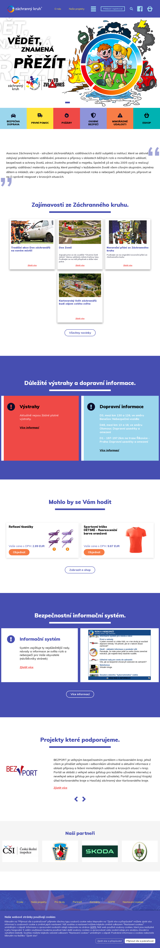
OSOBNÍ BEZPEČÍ (93, 123)
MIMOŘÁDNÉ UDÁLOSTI (120, 123)
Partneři (77, 901)
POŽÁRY (67, 122)
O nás (58, 8)
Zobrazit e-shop (80, 570)
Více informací (80, 694)
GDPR (111, 901)
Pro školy (60, 901)
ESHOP (146, 122)
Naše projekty (77, 8)
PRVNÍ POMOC (40, 122)
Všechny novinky (80, 332)
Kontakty (95, 901)
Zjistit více (60, 787)
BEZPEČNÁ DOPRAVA (13, 123)
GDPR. (93, 927)
